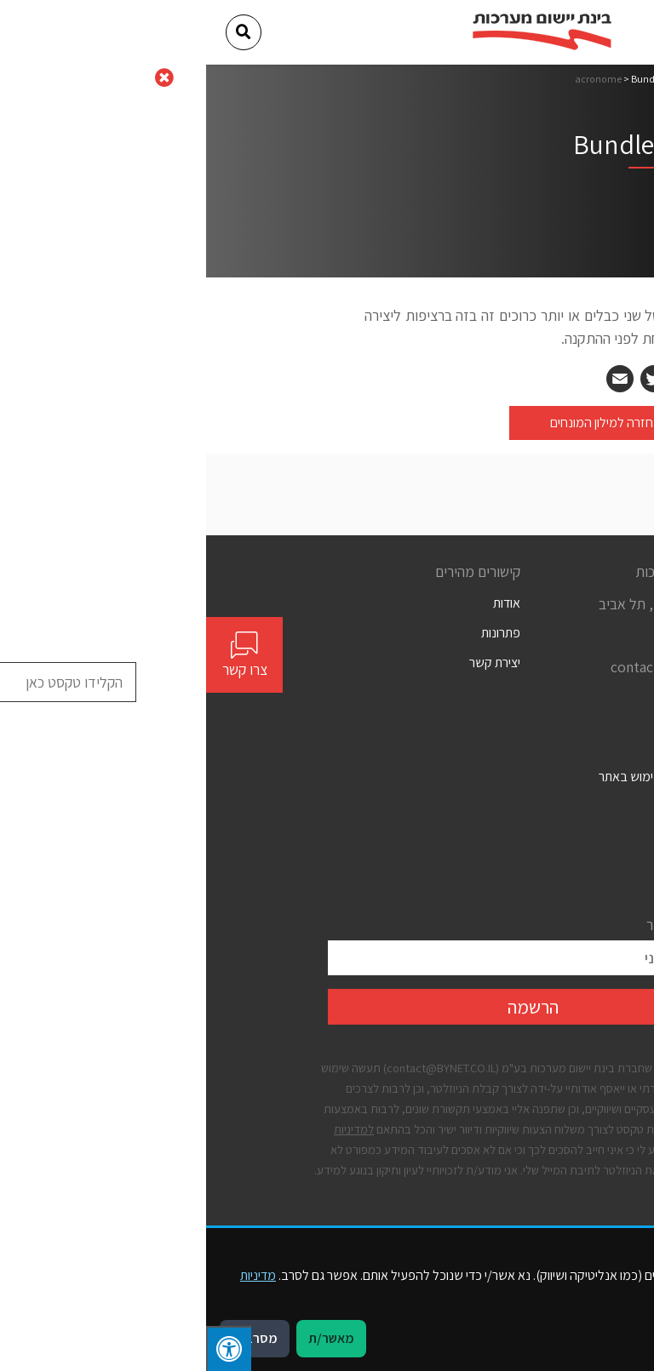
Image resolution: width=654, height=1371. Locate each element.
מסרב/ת (49, 1338)
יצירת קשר (288, 662)
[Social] (525, 699)
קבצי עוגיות (504, 867)
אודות (300, 603)
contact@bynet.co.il (468, 667)
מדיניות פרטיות (496, 837)
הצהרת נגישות (497, 807)
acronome (392, 78)
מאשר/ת (125, 1338)
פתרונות (294, 633)
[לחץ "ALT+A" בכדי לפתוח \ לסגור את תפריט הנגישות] (22, 1348)
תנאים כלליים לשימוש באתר (462, 776)
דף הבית (515, 78)
